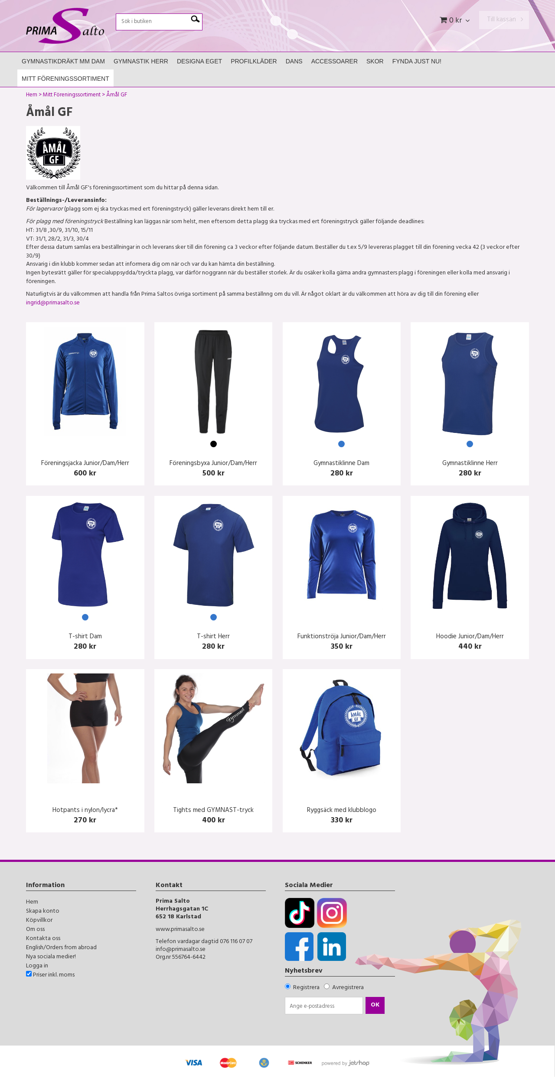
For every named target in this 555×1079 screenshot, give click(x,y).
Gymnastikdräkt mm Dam (63, 61)
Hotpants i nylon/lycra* (85, 811)
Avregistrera (348, 988)
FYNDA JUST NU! (416, 61)
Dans (294, 61)
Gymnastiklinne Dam (341, 464)
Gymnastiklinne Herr (470, 464)
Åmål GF (116, 96)
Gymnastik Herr (141, 61)
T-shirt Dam (85, 637)
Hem (31, 96)
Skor (375, 61)
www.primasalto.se (180, 930)
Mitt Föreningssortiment (65, 78)
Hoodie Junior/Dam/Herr (470, 637)
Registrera (306, 988)
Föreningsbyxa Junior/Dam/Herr (213, 464)
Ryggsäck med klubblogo (341, 811)
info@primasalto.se (181, 950)
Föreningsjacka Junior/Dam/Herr (85, 464)
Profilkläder (254, 61)
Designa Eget (199, 61)
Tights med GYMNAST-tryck (213, 811)
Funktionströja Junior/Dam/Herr (341, 637)
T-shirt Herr (213, 637)
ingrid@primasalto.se (53, 303)
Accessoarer (334, 61)
